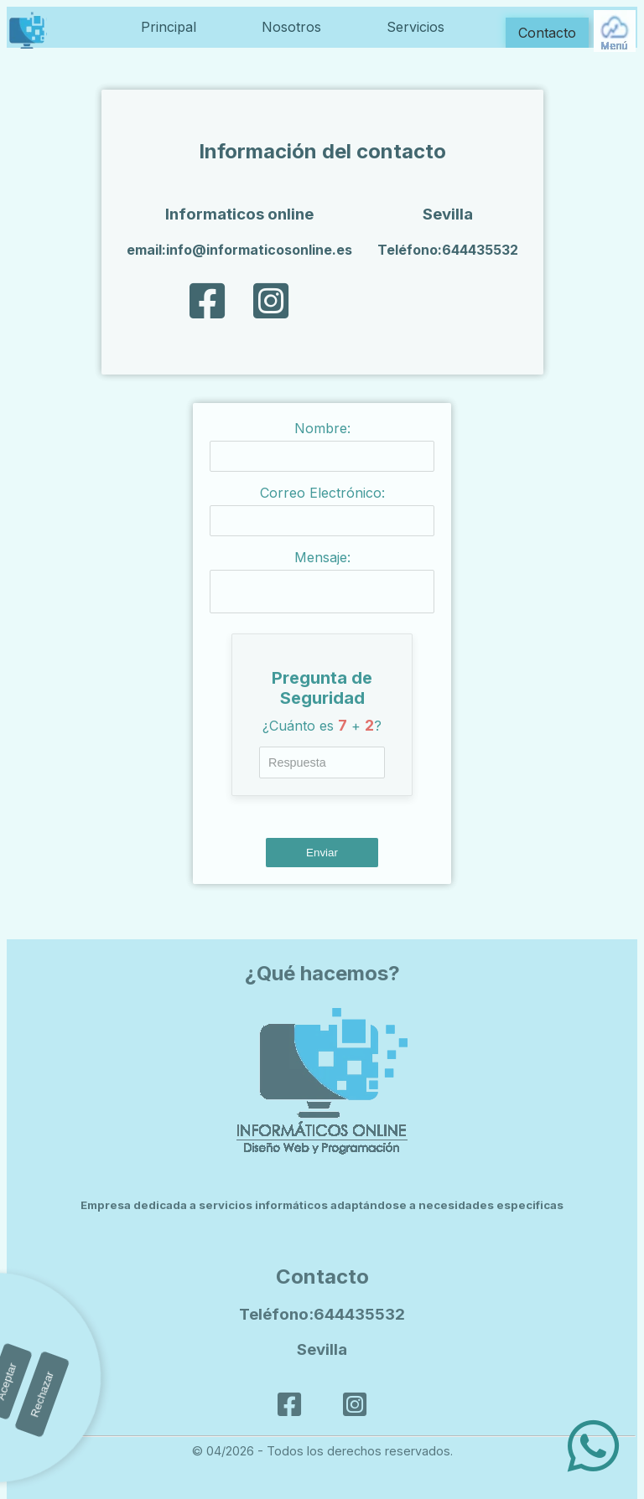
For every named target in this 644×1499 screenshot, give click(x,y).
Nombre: (322, 428)
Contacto (547, 32)
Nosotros (291, 26)
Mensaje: (322, 557)
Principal (168, 26)
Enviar (322, 857)
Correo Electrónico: (322, 492)
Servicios (415, 26)
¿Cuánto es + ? (322, 730)
